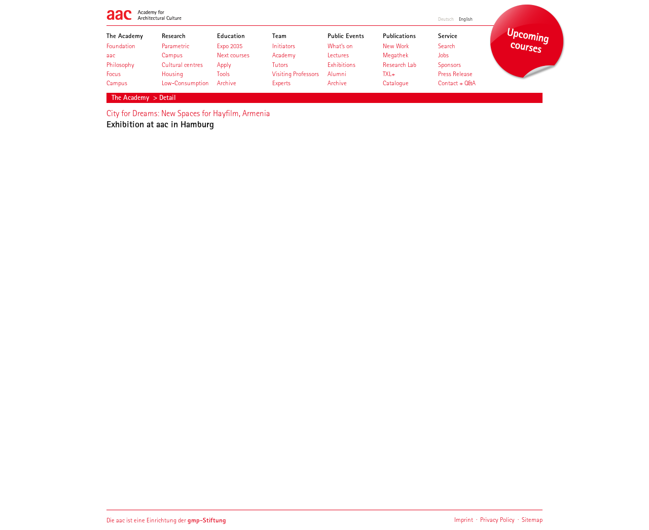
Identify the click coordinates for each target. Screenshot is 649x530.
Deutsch (446, 19)
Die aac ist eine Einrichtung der (166, 520)
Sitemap (532, 519)
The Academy (131, 97)
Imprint (463, 519)
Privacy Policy (497, 519)
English (466, 19)
